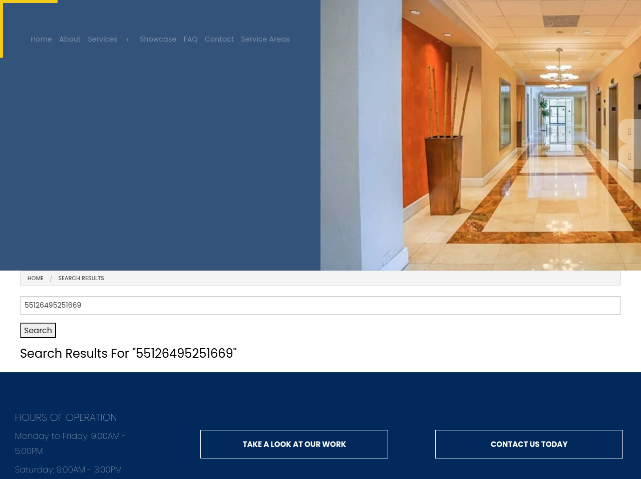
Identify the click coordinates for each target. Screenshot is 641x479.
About (70, 39)
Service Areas (265, 39)
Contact (219, 39)
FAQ (191, 39)
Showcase (158, 39)
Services (103, 39)
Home (41, 39)
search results (81, 278)
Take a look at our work (295, 444)
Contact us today (529, 444)
